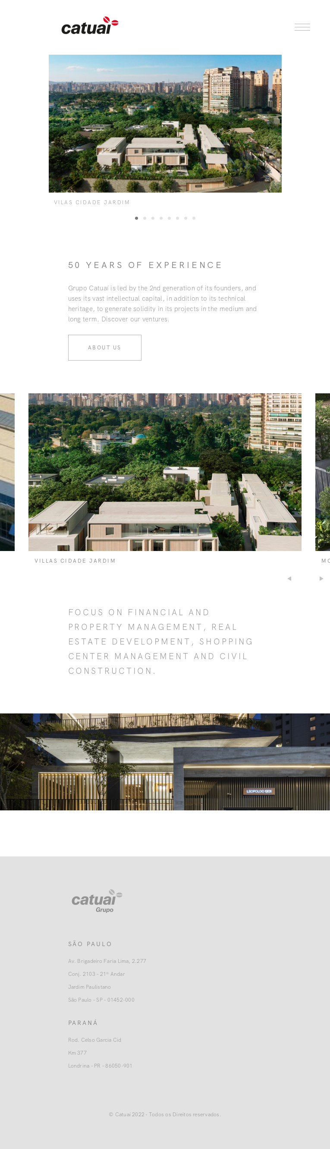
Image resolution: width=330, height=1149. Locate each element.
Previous (288, 578)
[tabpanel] (165, 132)
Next (322, 578)
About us (105, 347)
